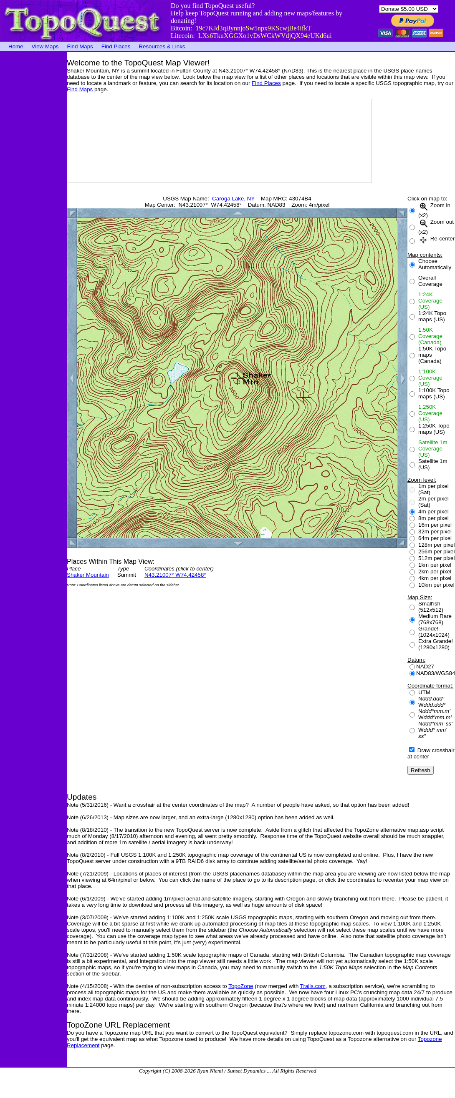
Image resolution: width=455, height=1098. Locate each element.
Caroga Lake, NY (233, 198)
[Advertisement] (33, 177)
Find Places (116, 46)
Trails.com (313, 986)
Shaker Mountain (88, 575)
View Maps (45, 46)
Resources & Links (162, 46)
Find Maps (80, 46)
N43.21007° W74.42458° (175, 575)
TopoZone (240, 986)
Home (15, 46)
